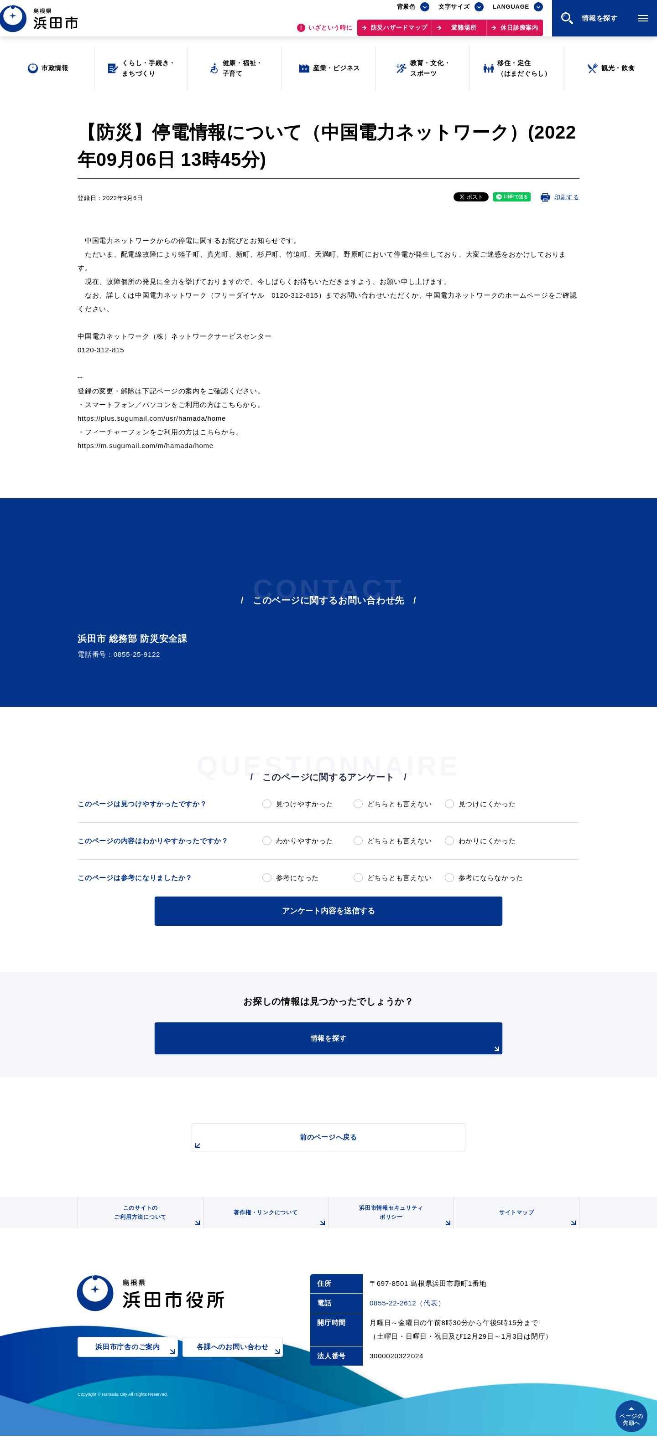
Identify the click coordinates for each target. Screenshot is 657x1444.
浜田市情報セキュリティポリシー (403, 1221)
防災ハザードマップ (399, 32)
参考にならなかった (491, 878)
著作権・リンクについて (277, 1224)
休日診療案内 (519, 32)
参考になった (297, 878)
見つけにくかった (487, 804)
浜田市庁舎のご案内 (136, 1361)
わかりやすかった (305, 841)
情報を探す (351, 1042)
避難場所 (463, 32)
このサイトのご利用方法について (155, 1221)
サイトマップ (537, 1224)
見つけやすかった (305, 804)
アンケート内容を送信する (328, 910)
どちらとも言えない (399, 804)
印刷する (566, 197)
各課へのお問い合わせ (240, 1361)
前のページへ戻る (318, 1141)
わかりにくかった (487, 841)
